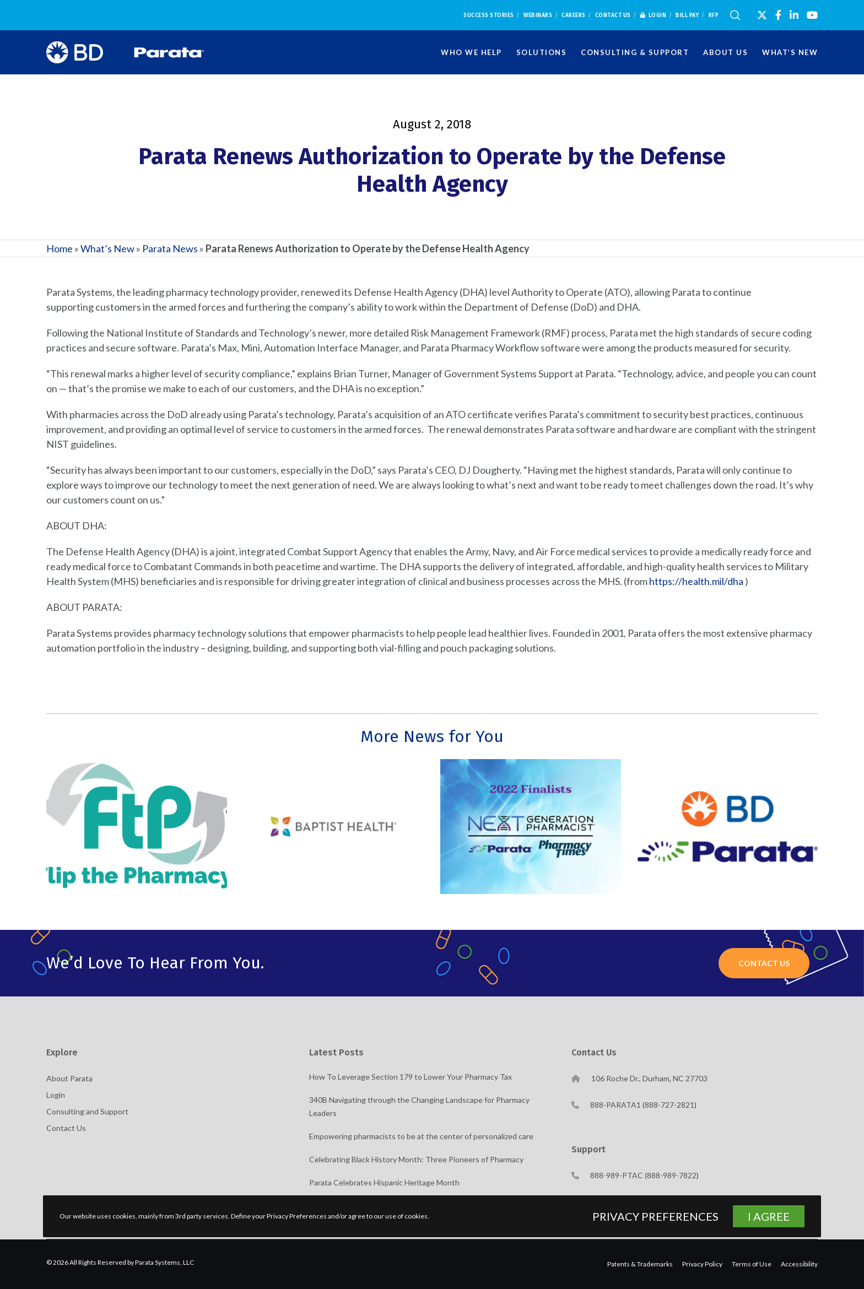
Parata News (170, 248)
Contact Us (613, 15)
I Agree (769, 1216)
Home (59, 248)
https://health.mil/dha (696, 581)
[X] (762, 15)
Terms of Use (751, 1264)
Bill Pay (687, 15)
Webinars (537, 15)
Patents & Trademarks (640, 1264)
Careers (573, 15)
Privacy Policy (702, 1264)
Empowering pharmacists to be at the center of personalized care (421, 1136)
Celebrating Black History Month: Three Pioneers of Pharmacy (416, 1159)
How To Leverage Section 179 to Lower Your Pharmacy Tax (410, 1076)
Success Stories (488, 15)
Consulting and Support (87, 1111)
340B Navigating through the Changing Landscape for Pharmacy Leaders (419, 1106)
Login (653, 15)
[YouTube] (812, 15)
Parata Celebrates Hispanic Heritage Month (384, 1182)
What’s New (107, 248)
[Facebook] (778, 15)
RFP (714, 15)
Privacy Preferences (655, 1216)
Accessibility (799, 1264)
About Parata (69, 1078)
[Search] (735, 15)
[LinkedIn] (794, 15)
